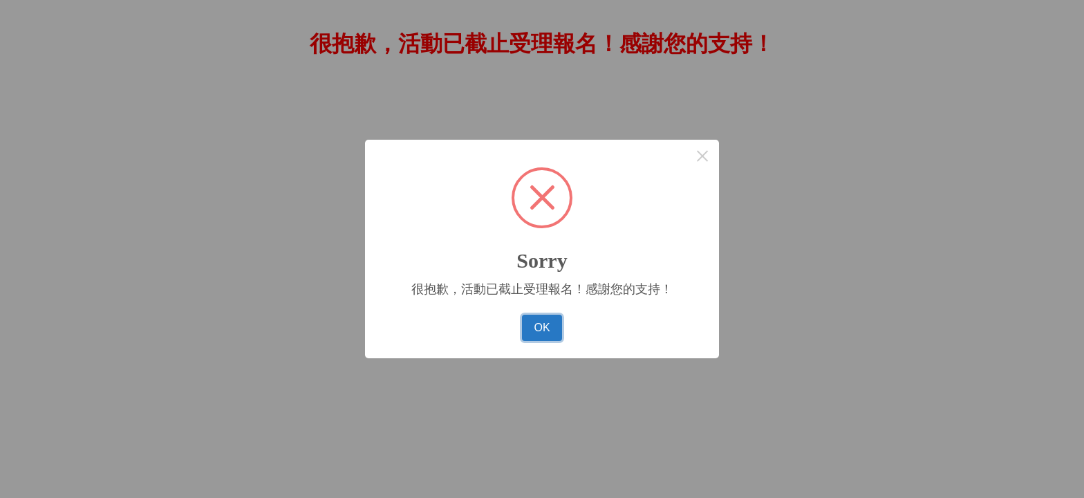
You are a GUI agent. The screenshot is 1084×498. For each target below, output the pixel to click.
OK (542, 327)
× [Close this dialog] (703, 156)
